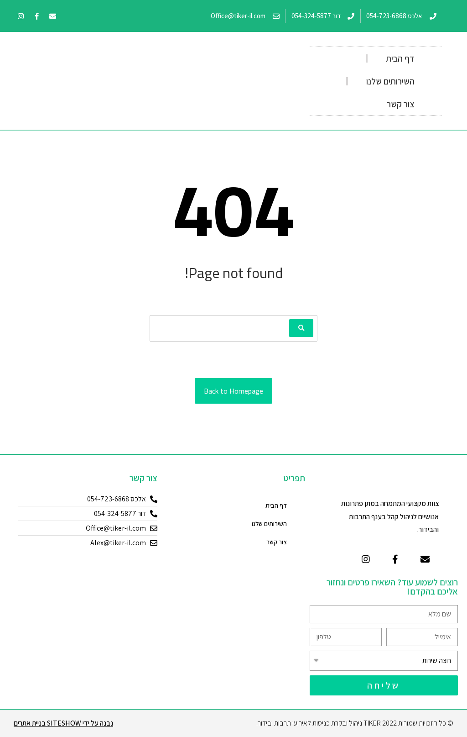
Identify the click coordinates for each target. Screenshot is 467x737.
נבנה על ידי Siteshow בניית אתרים (63, 723)
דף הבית (400, 58)
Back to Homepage (233, 391)
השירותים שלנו (390, 81)
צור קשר (401, 104)
